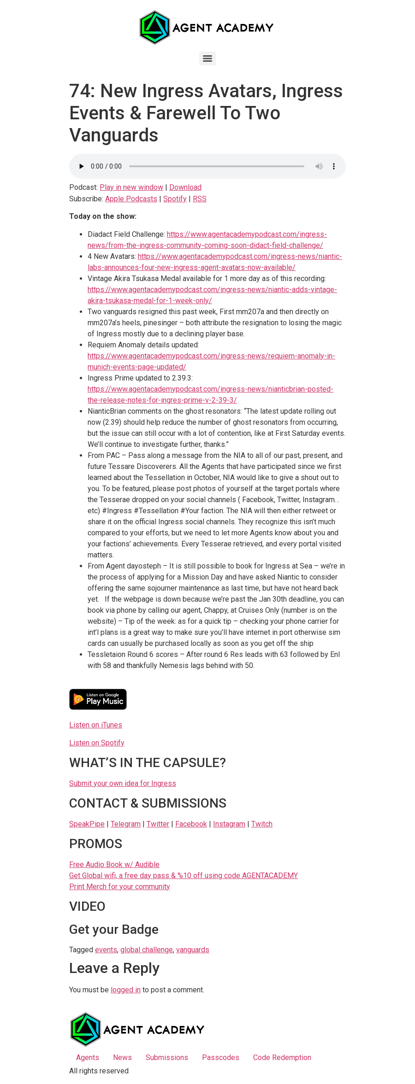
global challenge (146, 949)
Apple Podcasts (131, 198)
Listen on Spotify (97, 742)
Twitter (158, 824)
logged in (126, 989)
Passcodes (220, 1057)
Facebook (191, 824)
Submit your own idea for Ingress (122, 783)
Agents (87, 1057)
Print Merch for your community (119, 886)
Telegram (126, 824)
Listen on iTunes (95, 725)
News (122, 1057)
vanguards (192, 949)
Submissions (167, 1057)
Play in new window (131, 187)
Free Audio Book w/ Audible (114, 864)
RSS (200, 198)
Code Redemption (282, 1057)
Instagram (229, 824)
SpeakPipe (87, 824)
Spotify (175, 198)
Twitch (262, 824)
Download (185, 187)
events (106, 949)
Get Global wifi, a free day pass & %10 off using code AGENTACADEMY (183, 875)
